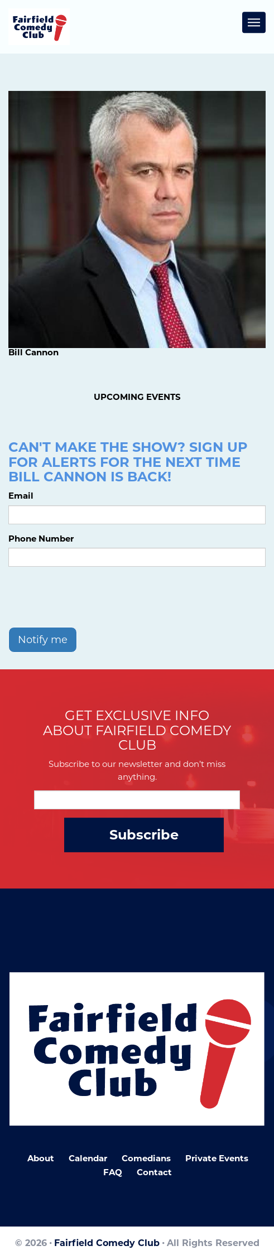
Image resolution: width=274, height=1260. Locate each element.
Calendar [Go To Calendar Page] (88, 1158)
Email (20, 495)
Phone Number (41, 538)
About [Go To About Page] (40, 1158)
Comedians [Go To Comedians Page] (146, 1158)
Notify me (43, 640)
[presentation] (93, 597)
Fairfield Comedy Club (107, 1243)
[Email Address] (137, 799)
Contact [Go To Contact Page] (154, 1172)
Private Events (216, 1158)
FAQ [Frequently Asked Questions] (112, 1172)
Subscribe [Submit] (144, 835)
